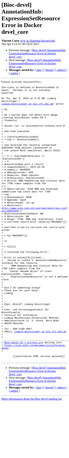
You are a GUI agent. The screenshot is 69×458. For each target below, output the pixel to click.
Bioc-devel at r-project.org (23, 395)
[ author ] (14, 73)
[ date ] (39, 70)
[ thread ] (49, 70)
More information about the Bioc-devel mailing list (31, 454)
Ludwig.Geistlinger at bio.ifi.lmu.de (27, 108)
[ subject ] (61, 70)
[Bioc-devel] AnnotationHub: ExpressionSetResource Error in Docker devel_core (37, 53)
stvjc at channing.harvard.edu (37, 40)
